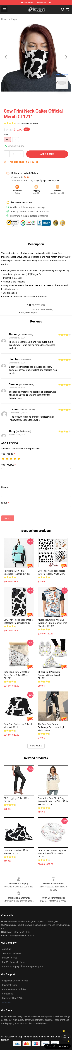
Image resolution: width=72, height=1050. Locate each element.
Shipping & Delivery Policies (15, 980)
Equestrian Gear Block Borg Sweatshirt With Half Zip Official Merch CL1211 (53, 801)
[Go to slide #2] (36, 98)
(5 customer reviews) (27, 123)
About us (6, 949)
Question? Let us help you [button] (57, 1046)
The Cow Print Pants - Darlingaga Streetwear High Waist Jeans (51, 727)
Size (6, 134)
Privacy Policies (9, 957)
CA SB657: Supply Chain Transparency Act (22, 966)
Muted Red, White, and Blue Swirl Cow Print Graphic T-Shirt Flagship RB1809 (52, 623)
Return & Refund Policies (14, 989)
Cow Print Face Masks (41, 309)
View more (36, 746)
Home (4, 19)
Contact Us (7, 993)
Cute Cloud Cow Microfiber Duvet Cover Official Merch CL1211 (16, 675)
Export (14, 19)
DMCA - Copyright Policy (14, 962)
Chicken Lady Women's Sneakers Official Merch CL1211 (49, 675)
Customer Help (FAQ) (12, 998)
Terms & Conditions (11, 953)
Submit (7, 518)
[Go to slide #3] (52, 98)
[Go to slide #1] (19, 98)
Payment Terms (9, 985)
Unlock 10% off (66, 1036)
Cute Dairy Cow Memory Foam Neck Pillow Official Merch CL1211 (52, 853)
